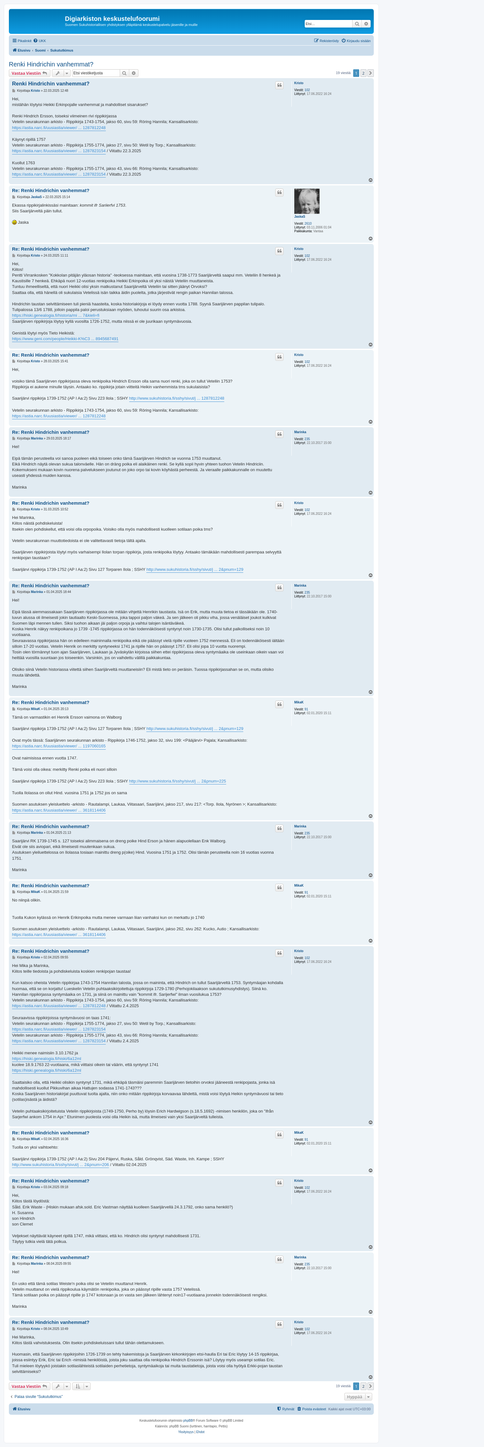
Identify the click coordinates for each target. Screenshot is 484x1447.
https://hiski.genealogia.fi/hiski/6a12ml (46, 1058)
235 (307, 439)
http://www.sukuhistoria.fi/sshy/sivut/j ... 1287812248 (177, 398)
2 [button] (363, 73)
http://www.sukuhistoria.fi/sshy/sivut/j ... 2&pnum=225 (177, 781)
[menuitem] (39, 41)
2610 (308, 223)
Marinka (300, 432)
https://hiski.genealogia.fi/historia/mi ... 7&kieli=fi (55, 315)
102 (307, 90)
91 (306, 709)
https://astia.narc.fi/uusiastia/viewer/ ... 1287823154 (59, 150)
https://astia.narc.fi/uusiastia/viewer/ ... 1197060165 (59, 746)
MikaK (298, 702)
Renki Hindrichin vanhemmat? (51, 64)
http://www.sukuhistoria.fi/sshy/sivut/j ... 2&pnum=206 (60, 1164)
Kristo (298, 83)
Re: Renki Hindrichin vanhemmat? (50, 190)
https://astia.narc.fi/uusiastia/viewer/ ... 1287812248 (59, 127)
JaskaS (299, 216)
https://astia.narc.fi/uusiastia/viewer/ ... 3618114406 (59, 810)
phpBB (188, 1420)
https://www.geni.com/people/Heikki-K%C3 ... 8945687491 (65, 338)
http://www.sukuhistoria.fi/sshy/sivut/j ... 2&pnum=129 (194, 569)
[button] (370, 73)
